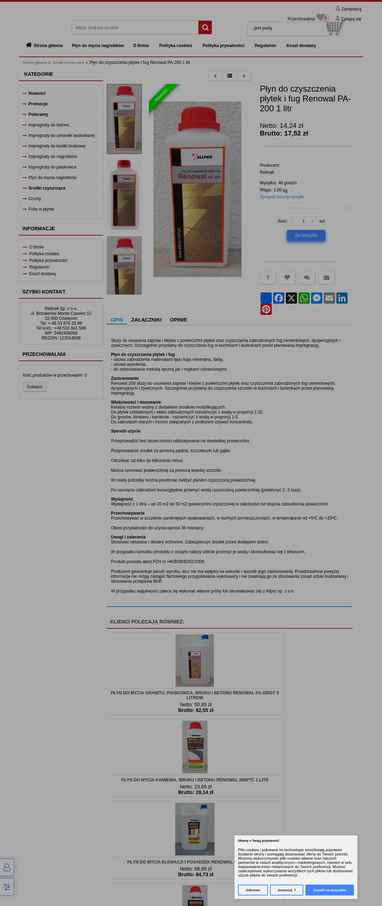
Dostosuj (285, 890)
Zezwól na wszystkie (329, 890)
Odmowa (253, 890)
